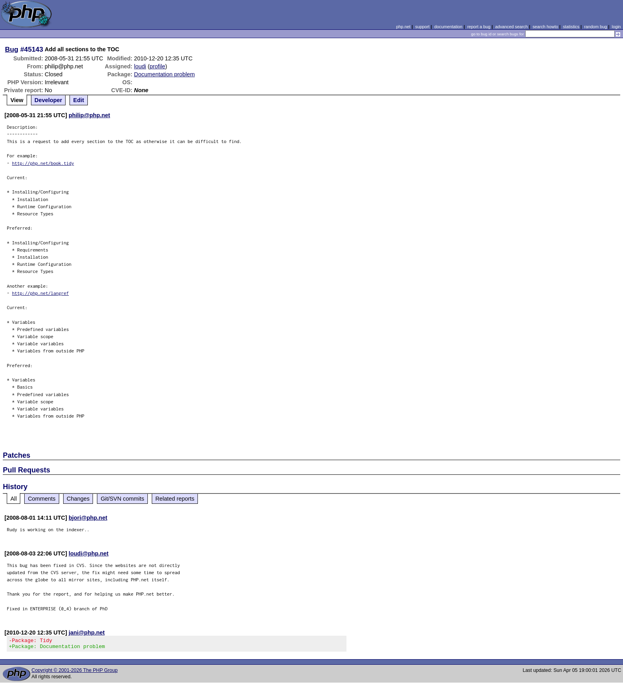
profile (157, 66)
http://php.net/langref (40, 293)
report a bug (478, 26)
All (13, 498)
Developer (48, 100)
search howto (545, 26)
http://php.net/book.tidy (43, 163)
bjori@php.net (88, 518)
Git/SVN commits (122, 498)
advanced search (511, 26)
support (422, 26)
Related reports (174, 498)
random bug (595, 26)
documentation (448, 26)
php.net (403, 26)
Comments (42, 498)
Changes (78, 498)
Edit (78, 100)
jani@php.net (87, 632)
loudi (140, 66)
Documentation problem (164, 74)
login (616, 26)
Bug (12, 49)
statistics (571, 26)
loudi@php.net (88, 553)
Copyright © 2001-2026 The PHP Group (74, 672)
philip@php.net (89, 115)
